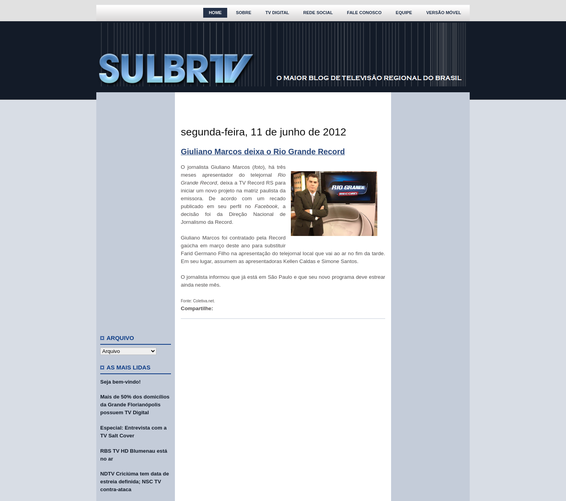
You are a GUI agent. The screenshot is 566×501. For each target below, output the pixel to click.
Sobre (243, 12)
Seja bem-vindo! (120, 382)
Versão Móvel (443, 12)
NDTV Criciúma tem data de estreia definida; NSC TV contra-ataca (134, 481)
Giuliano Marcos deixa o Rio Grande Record (263, 151)
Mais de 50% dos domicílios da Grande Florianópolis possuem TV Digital (134, 404)
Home (215, 12)
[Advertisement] (135, 210)
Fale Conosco (364, 12)
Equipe (404, 12)
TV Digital (277, 12)
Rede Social (318, 12)
